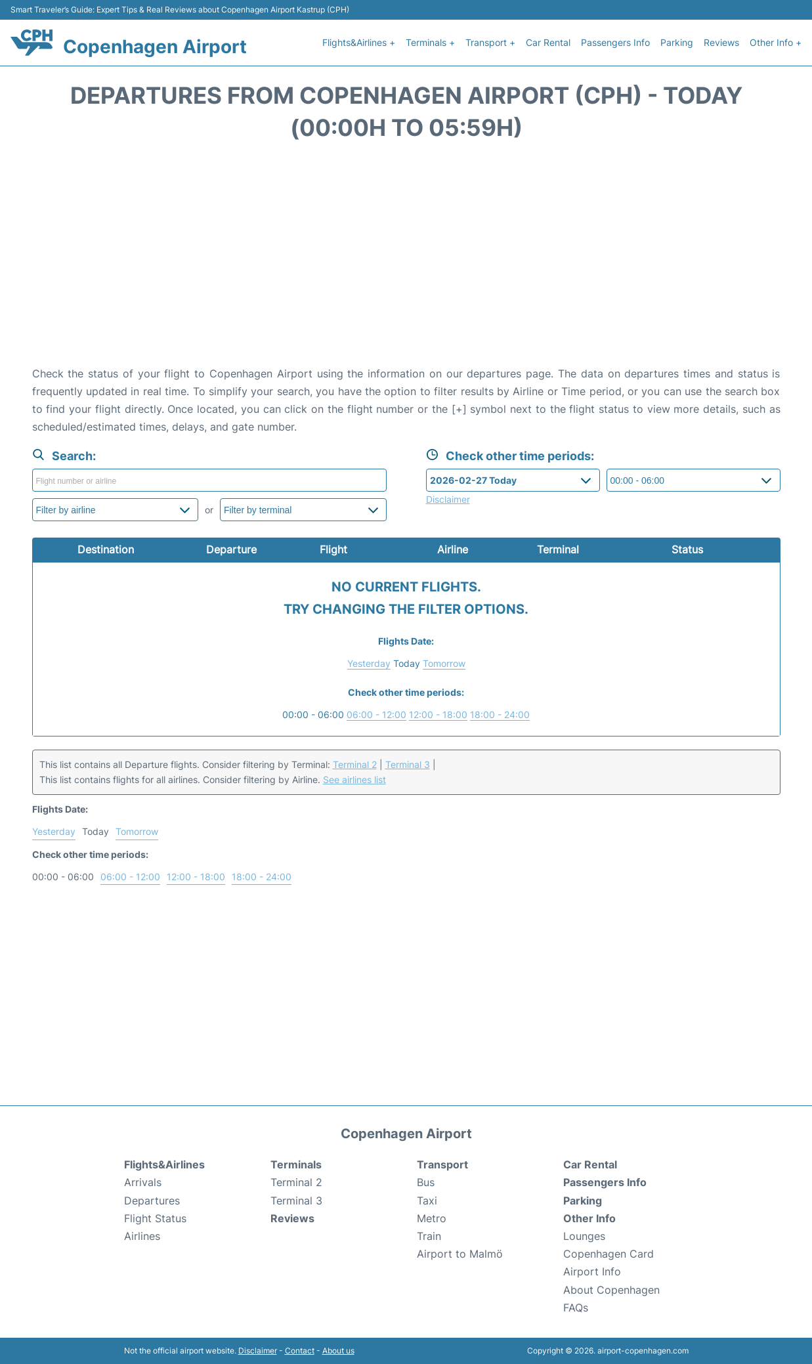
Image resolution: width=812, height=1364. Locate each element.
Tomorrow (444, 663)
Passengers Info (615, 42)
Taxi (427, 1200)
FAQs (575, 1307)
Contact (299, 1350)
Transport (442, 1164)
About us (338, 1350)
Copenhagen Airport (155, 46)
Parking (676, 42)
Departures (152, 1200)
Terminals (296, 1164)
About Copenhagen (611, 1289)
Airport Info (592, 1271)
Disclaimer (257, 1350)
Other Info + (775, 42)
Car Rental (548, 42)
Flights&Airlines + (358, 42)
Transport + (490, 42)
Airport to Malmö (460, 1253)
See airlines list (354, 779)
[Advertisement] (406, 260)
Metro (431, 1218)
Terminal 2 (355, 764)
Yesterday (369, 663)
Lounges (584, 1236)
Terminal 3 (407, 764)
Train (429, 1236)
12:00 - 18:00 (438, 714)
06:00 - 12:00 (376, 714)
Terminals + (430, 42)
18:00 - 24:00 (500, 714)
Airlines (142, 1236)
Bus (426, 1182)
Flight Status (155, 1218)
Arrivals (142, 1182)
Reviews (721, 42)
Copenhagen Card (608, 1253)
